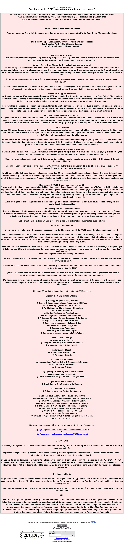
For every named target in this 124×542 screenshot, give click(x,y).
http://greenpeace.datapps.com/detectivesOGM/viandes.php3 (62, 430)
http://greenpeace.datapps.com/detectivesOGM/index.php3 (62, 434)
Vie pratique (62, 541)
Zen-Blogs (54, 541)
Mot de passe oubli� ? (62, 538)
